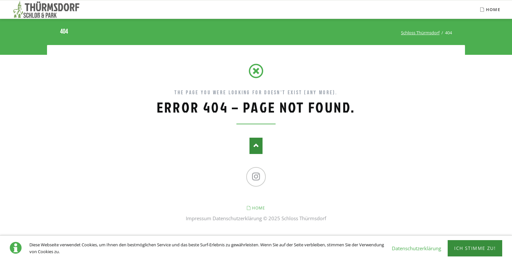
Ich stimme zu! (475, 248)
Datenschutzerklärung (237, 218)
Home (258, 208)
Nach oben (256, 146)
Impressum (198, 218)
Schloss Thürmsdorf (420, 33)
